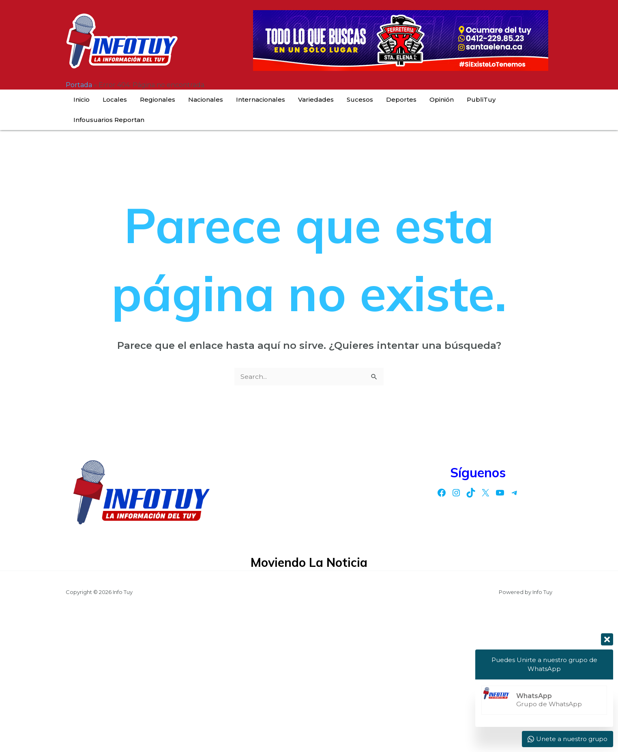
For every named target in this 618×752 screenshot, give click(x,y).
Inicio (100, 99)
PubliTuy (441, 99)
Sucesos (339, 99)
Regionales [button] (162, 99)
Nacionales (204, 99)
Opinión (408, 99)
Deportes (374, 99)
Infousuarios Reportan (497, 99)
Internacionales (252, 99)
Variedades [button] (302, 99)
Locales (126, 99)
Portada (79, 85)
